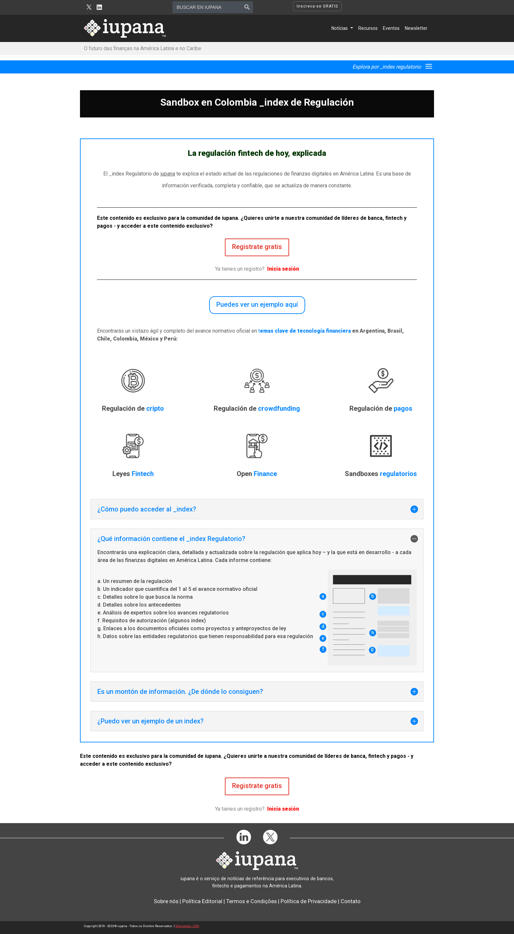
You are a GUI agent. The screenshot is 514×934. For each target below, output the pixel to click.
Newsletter (416, 28)
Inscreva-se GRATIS (317, 6)
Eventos (391, 28)
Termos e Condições (251, 901)
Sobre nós (166, 901)
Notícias (339, 28)
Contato (351, 901)
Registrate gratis (257, 247)
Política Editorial (202, 901)
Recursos (368, 28)
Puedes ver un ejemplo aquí (257, 304)
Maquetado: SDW (187, 926)
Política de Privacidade (309, 901)
